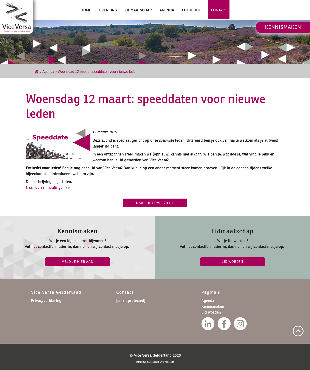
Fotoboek (191, 10)
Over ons (108, 10)
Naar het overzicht (155, 203)
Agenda (167, 10)
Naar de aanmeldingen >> (48, 187)
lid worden (232, 261)
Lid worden (211, 312)
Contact (219, 10)
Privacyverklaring (46, 300)
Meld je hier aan (77, 261)
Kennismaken (283, 27)
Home (86, 10)
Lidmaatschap (138, 10)
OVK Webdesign (167, 362)
